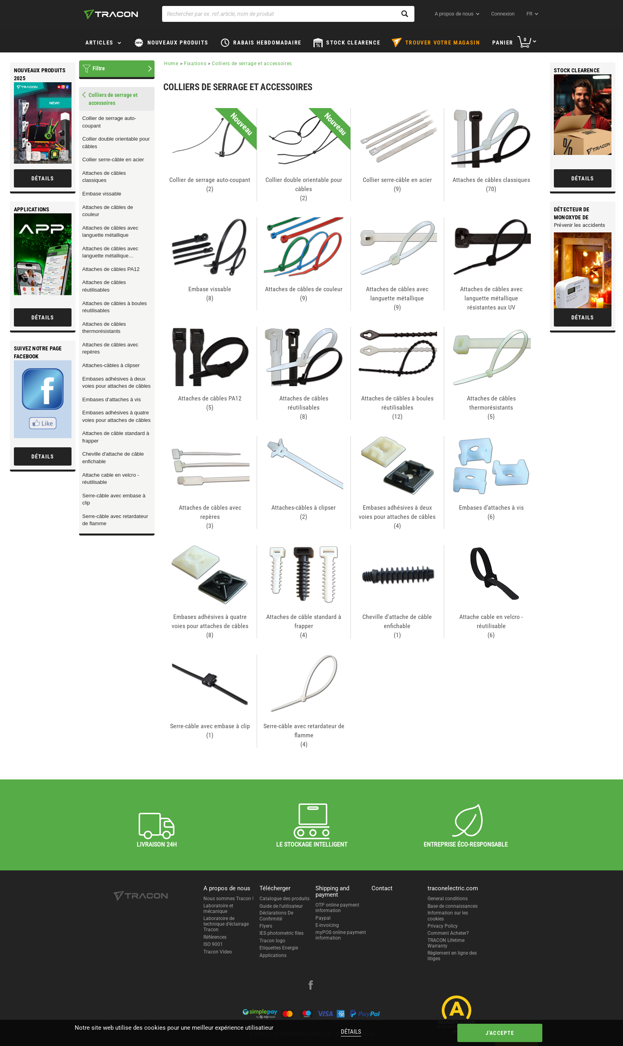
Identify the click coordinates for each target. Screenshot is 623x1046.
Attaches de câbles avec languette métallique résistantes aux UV (110, 253)
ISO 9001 (213, 944)
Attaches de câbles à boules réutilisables (114, 307)
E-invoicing (327, 925)
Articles (99, 42)
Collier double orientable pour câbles (116, 142)
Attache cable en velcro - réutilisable (110, 478)
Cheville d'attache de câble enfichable (113, 457)
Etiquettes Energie (278, 948)
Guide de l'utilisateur (281, 906)
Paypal (323, 918)
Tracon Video (217, 952)
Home (171, 63)
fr (529, 14)
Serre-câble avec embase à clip (113, 499)
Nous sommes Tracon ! (228, 898)
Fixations (195, 63)
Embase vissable (101, 194)
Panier (502, 42)
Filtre (99, 68)
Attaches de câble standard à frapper (115, 437)
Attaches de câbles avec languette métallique (110, 231)
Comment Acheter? (448, 933)
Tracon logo (272, 941)
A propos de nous (454, 14)
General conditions (448, 898)
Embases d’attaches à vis (111, 399)
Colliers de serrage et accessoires (252, 63)
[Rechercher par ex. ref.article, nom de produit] (288, 14)
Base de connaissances (453, 906)
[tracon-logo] (111, 14)
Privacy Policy (443, 926)
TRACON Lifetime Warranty (446, 943)
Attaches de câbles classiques (104, 177)
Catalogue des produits (284, 898)
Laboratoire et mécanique (218, 908)
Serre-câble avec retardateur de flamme (115, 520)
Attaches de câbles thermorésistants (104, 327)
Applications (272, 955)
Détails (350, 1031)
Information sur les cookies (448, 915)
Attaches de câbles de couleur (107, 211)
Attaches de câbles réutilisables (104, 286)
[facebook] (310, 986)
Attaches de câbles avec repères (110, 348)
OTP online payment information (337, 907)
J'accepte (495, 1033)
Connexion (503, 14)
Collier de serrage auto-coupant (109, 122)
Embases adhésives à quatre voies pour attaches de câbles (116, 416)
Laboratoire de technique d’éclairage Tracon (226, 924)
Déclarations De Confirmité (276, 915)
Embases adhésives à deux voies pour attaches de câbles (116, 382)
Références (214, 937)
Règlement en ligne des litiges (452, 955)
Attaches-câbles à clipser (111, 365)
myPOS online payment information (340, 935)
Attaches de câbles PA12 (110, 269)
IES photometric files (281, 933)
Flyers (265, 926)
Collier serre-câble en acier (113, 159)
